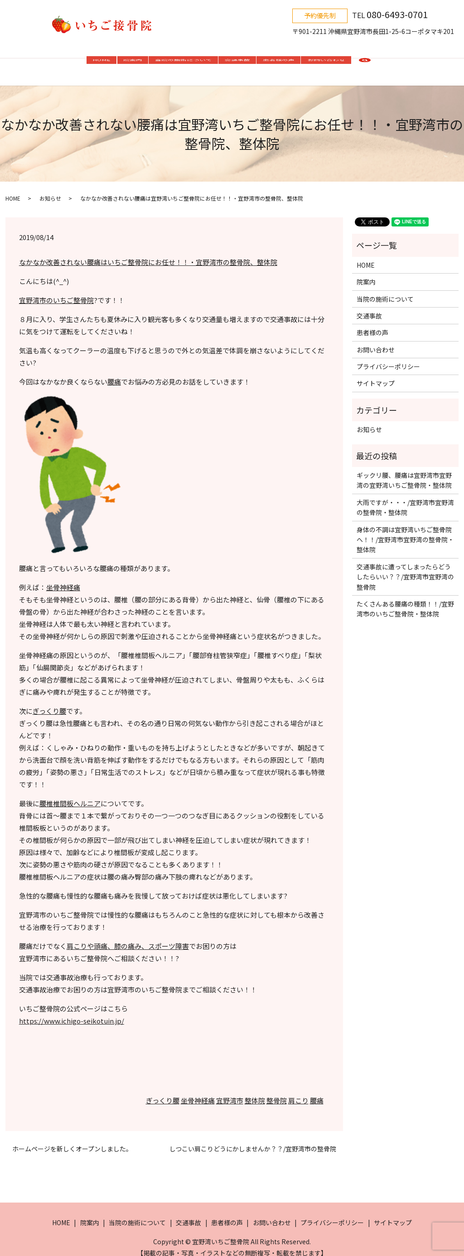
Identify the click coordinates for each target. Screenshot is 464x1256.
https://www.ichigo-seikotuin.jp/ (71, 1011)
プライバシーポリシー (388, 357)
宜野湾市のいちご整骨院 (56, 291)
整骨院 (276, 1091)
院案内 (132, 62)
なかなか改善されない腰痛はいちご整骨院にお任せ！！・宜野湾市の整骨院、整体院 (148, 253)
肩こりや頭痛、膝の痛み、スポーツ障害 (128, 937)
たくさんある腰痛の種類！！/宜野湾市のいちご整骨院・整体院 (405, 599)
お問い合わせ (326, 62)
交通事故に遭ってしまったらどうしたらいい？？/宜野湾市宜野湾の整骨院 (405, 567)
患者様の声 (279, 62)
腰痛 (114, 372)
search (365, 63)
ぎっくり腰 (49, 702)
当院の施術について (183, 62)
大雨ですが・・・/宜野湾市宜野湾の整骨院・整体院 (405, 498)
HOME (101, 62)
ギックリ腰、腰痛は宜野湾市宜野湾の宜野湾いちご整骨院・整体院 (404, 471)
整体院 (255, 1091)
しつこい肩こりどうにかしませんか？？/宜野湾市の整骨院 (252, 1140)
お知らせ (50, 189)
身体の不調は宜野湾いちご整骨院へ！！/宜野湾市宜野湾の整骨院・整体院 (405, 530)
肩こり (298, 1091)
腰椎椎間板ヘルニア (70, 794)
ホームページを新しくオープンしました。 (72, 1140)
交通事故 (237, 62)
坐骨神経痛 (63, 578)
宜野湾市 (229, 1091)
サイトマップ (376, 374)
